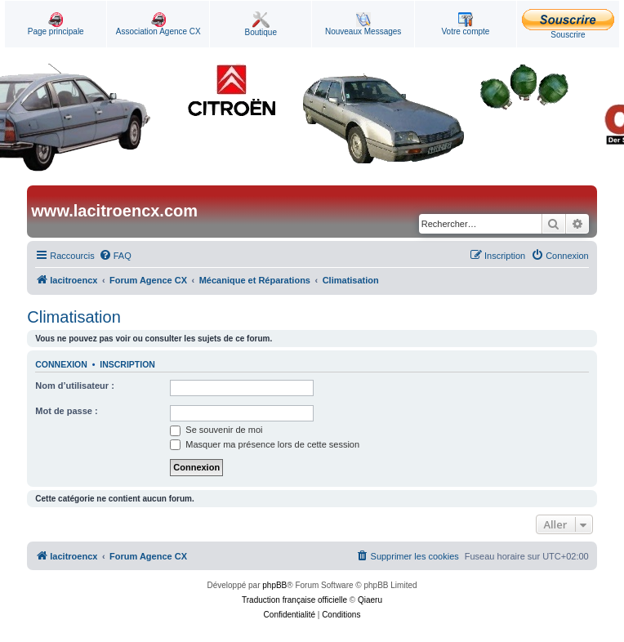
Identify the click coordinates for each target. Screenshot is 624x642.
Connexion (61, 364)
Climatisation (73, 317)
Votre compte (465, 24)
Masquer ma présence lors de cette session (264, 444)
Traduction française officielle (294, 599)
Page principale (56, 24)
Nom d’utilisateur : (74, 385)
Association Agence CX (158, 24)
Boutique (261, 24)
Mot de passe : (66, 411)
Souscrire (568, 24)
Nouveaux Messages (363, 24)
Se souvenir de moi (216, 430)
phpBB (274, 585)
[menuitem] (115, 255)
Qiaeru (370, 599)
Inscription (127, 364)
